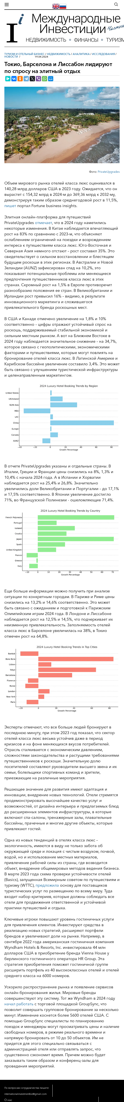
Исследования (103, 54)
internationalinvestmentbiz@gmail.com (25, 1093)
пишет (10, 205)
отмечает (43, 222)
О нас (8, 1100)
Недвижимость (58, 54)
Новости (11, 56)
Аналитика (81, 54)
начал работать (18, 1004)
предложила (47, 885)
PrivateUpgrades (109, 171)
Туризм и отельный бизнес (24, 54)
